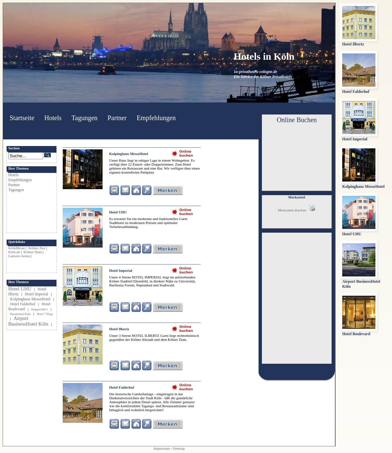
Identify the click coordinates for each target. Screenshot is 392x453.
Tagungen (84, 117)
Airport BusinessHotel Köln (28, 321)
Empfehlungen (156, 117)
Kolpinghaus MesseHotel (31, 299)
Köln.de (14, 252)
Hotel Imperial (36, 294)
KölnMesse (16, 248)
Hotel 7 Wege (45, 314)
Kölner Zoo (37, 248)
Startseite (22, 117)
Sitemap (179, 448)
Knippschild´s (39, 309)
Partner (117, 117)
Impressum (161, 448)
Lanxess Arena (19, 256)
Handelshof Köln (20, 314)
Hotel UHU (20, 288)
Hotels (52, 117)
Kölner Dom (33, 252)
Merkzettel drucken (297, 210)
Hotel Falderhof (23, 304)
